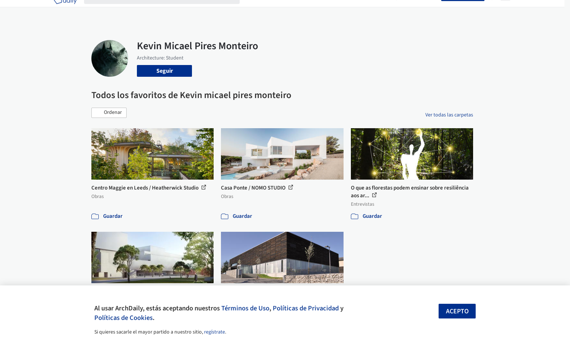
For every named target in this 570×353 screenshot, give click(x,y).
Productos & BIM (319, 10)
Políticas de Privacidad (306, 308)
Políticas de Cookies (123, 318)
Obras (254, 10)
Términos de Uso (245, 308)
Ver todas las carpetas (449, 115)
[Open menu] (505, 10)
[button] (109, 113)
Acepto (457, 311)
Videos (380, 10)
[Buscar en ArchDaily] (167, 10)
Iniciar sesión (420, 10)
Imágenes (280, 10)
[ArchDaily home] (65, 10)
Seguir (164, 71)
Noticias (356, 10)
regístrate (214, 332)
